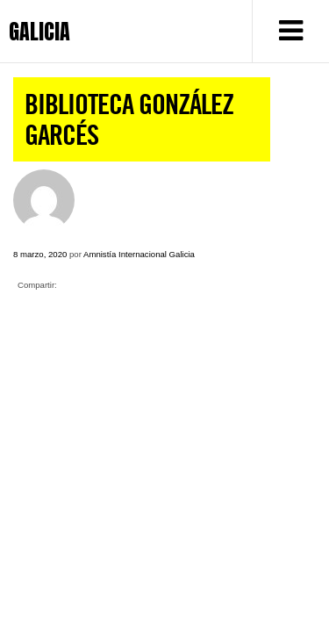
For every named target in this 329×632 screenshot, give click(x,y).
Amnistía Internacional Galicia (139, 254)
